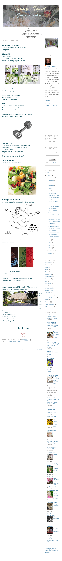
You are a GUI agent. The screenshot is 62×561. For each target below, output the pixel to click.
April (50, 245)
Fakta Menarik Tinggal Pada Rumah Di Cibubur (53, 345)
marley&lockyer (51, 322)
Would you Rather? (50, 304)
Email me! (47, 100)
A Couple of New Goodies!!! (56, 529)
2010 (48, 175)
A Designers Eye (51, 443)
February (51, 250)
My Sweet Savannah (52, 375)
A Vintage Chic (51, 452)
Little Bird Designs (52, 502)
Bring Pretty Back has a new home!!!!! (56, 495)
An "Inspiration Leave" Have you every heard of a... (53, 195)
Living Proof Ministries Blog (51, 408)
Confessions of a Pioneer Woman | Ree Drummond (53, 399)
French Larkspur (51, 430)
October (50, 183)
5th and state (50, 358)
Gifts (46, 281)
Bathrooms (48, 265)
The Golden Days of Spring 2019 (55, 423)
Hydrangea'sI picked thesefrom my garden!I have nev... (54, 234)
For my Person (49, 276)
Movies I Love (49, 290)
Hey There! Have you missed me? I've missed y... (53, 201)
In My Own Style (51, 342)
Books (46, 269)
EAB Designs (50, 369)
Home (22, 349)
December (51, 177)
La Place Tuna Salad (52, 448)
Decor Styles (48, 274)
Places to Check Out (50, 297)
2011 (48, 172)
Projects (47, 299)
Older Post (39, 349)
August (50, 188)
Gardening (47, 279)
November (51, 180)
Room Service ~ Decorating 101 (51, 514)
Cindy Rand (51, 66)
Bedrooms (47, 267)
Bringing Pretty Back (53, 490)
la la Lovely (50, 351)
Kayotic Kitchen (51, 447)
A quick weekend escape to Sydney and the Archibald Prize (52, 325)
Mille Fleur (50, 526)
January (50, 253)
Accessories (48, 262)
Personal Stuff (15, 341)
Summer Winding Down (55, 468)
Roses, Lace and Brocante (51, 417)
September (51, 185)
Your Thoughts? (49, 306)
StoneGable (50, 476)
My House (47, 292)
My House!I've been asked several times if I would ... (54, 228)
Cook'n (47, 272)
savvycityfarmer (51, 538)
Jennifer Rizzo (51, 315)
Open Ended (31, 8)
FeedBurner (56, 163)
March (50, 248)
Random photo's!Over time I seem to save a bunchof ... (54, 221)
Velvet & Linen (51, 387)
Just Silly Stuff (49, 288)
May (49, 242)
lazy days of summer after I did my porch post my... (53, 208)
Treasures (47, 302)
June (49, 240)
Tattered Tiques (51, 331)
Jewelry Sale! (50, 371)
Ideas (46, 285)
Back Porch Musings (52, 441)
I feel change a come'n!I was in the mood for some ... (54, 215)
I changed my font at (52, 550)
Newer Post (5, 349)
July (49, 191)
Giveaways (48, 283)
